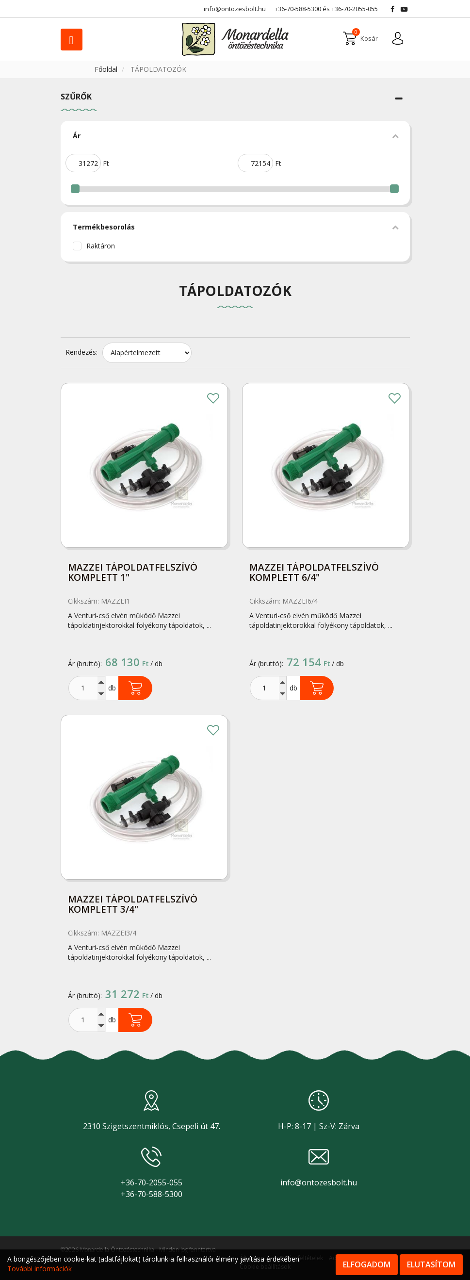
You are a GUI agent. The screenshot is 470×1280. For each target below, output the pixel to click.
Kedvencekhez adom (213, 399)
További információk (39, 1268)
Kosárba (135, 688)
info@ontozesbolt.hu (318, 1182)
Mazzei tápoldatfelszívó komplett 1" (132, 573)
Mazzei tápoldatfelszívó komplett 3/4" (132, 905)
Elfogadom (366, 1264)
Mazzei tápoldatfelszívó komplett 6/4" (314, 573)
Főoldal (107, 69)
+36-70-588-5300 (298, 8)
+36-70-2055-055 (354, 8)
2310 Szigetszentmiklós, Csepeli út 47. (151, 1126)
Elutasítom (431, 1264)
